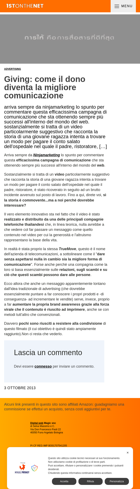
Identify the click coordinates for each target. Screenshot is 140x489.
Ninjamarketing (46, 155)
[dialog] (70, 468)
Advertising (12, 69)
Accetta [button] (64, 481)
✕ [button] (127, 452)
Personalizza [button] (117, 481)
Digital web (36, 423)
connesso (43, 366)
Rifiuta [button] (90, 481)
